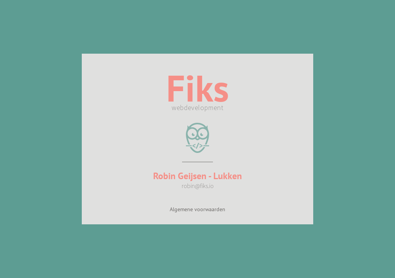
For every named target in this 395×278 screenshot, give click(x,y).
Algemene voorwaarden (197, 209)
